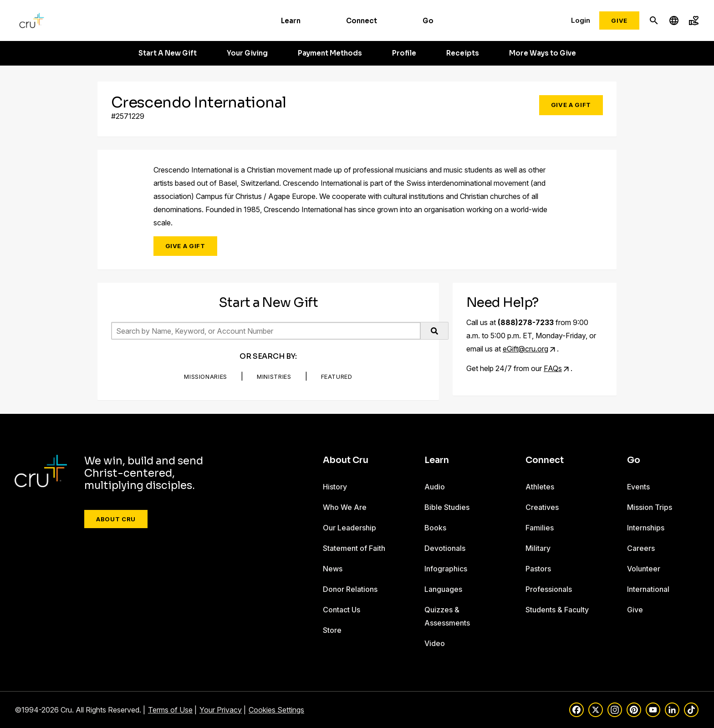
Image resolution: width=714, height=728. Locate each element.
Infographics (445, 568)
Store (332, 630)
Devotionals (444, 548)
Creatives (542, 507)
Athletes (539, 486)
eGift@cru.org (525, 348)
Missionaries (205, 376)
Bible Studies (446, 507)
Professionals (548, 589)
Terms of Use (170, 709)
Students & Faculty (557, 609)
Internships (645, 527)
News (332, 568)
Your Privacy (220, 709)
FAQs (553, 368)
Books (435, 527)
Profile (404, 53)
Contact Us (341, 609)
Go (428, 20)
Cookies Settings (276, 709)
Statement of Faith (354, 548)
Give (619, 20)
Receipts (462, 53)
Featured (336, 376)
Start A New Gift (167, 53)
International (648, 589)
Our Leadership (349, 527)
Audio (434, 486)
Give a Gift (571, 104)
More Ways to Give (542, 53)
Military (538, 548)
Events (638, 486)
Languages (443, 589)
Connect (361, 20)
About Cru (116, 519)
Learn (291, 20)
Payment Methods (330, 53)
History (335, 486)
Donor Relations (350, 589)
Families (539, 527)
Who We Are (345, 507)
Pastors (538, 568)
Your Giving (247, 53)
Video (434, 643)
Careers (641, 548)
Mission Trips (649, 507)
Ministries (274, 376)
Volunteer (643, 568)
